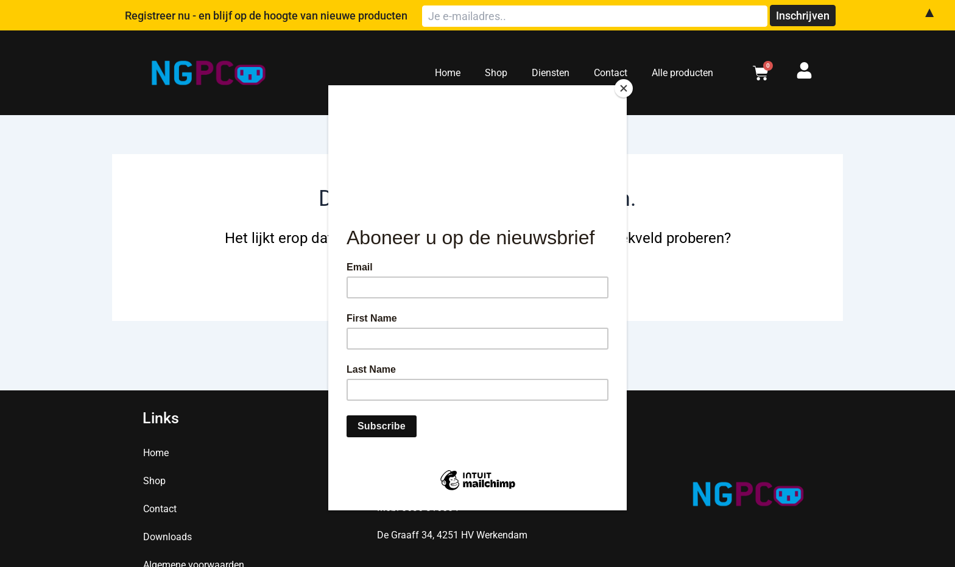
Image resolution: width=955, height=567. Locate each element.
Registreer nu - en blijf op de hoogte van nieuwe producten (365, 15)
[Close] (624, 88)
